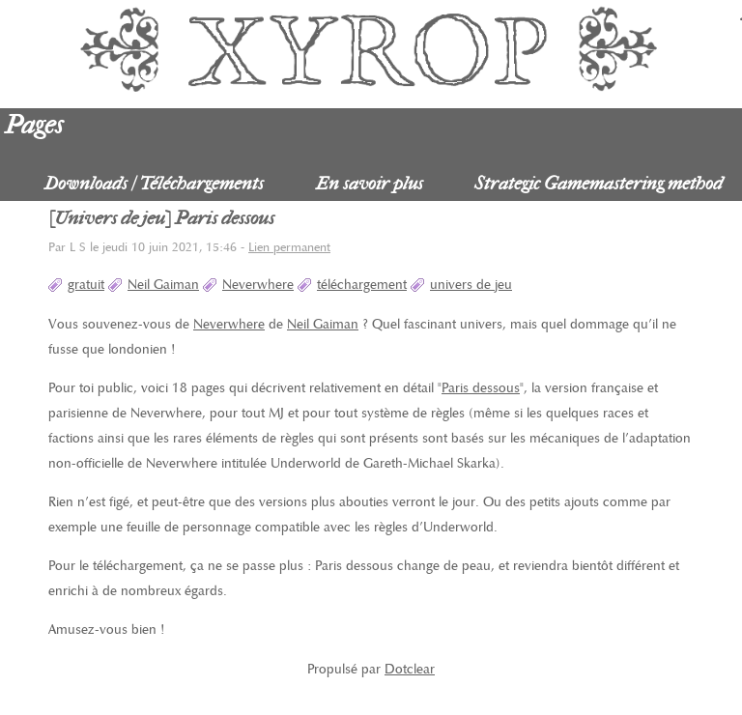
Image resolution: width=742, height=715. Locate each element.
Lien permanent (289, 248)
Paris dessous (481, 388)
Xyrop (371, 48)
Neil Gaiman (163, 284)
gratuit (86, 284)
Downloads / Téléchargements (154, 183)
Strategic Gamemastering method (598, 183)
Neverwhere (258, 284)
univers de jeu (471, 284)
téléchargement (362, 284)
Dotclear (410, 669)
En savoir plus (369, 183)
